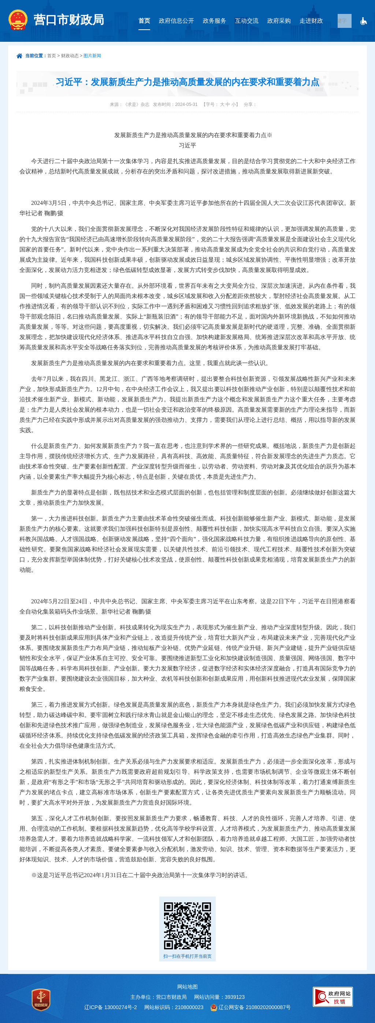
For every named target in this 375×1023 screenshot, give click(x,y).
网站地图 (187, 987)
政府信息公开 (176, 21)
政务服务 (214, 21)
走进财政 (311, 21)
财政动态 (70, 55)
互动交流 (247, 21)
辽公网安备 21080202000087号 (255, 1007)
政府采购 (279, 21)
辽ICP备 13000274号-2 (110, 1007)
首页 (144, 21)
